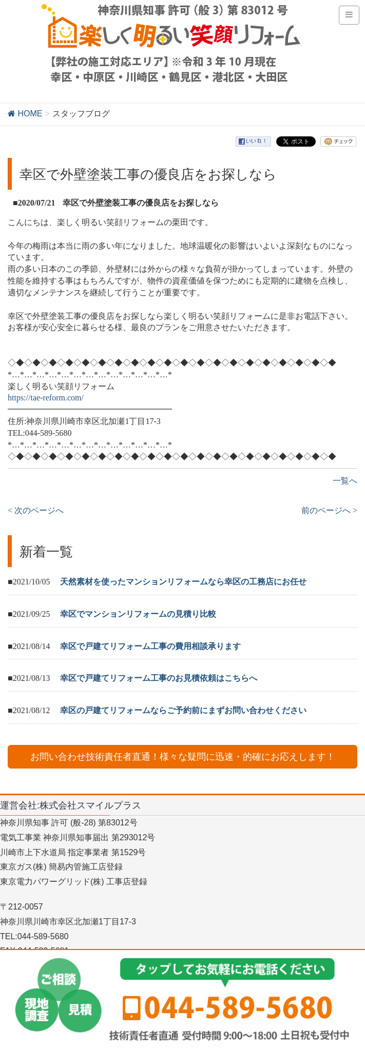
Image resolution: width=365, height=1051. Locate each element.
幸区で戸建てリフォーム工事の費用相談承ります (150, 646)
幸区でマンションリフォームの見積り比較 (138, 614)
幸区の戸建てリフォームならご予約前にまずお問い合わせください (183, 710)
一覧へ (345, 480)
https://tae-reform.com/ (46, 397)
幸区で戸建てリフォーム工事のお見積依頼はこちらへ (158, 678)
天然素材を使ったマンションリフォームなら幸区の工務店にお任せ (183, 581)
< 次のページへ (36, 510)
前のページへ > (329, 510)
